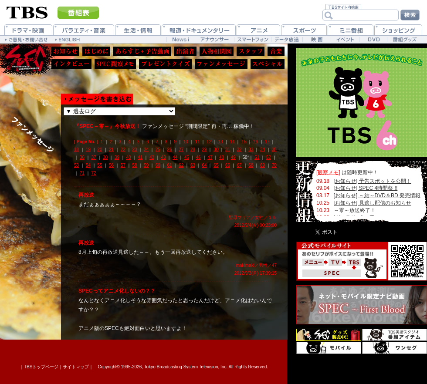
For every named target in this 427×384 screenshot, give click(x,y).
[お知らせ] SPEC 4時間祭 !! (366, 188)
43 (163, 157)
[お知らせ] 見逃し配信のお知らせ (372, 203)
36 (82, 157)
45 (186, 157)
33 (250, 149)
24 (146, 149)
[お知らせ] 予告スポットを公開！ (372, 181)
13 (220, 141)
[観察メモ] (328, 172)
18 (76, 149)
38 (105, 157)
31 (227, 149)
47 (209, 157)
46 (198, 157)
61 (169, 165)
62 (181, 165)
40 (128, 157)
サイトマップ (76, 366)
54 (88, 165)
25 (158, 149)
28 (192, 149)
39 (117, 157)
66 (227, 165)
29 (204, 149)
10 (185, 141)
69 (262, 165)
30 (216, 149)
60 (158, 165)
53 (76, 165)
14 (232, 141)
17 (267, 141)
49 (233, 157)
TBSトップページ (41, 366)
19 (88, 149)
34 (262, 149)
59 (146, 165)
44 (175, 157)
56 (111, 165)
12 (209, 141)
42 (151, 157)
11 (197, 141)
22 (123, 149)
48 (221, 157)
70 (274, 165)
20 (99, 149)
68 (250, 165)
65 (216, 165)
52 (268, 157)
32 (239, 149)
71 (82, 173)
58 (134, 165)
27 (181, 149)
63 (192, 165)
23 (134, 149)
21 (111, 149)
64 (204, 165)
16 (255, 141)
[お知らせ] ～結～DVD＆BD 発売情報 (377, 195)
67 (239, 165)
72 (93, 173)
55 (99, 165)
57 (123, 165)
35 (274, 149)
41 (140, 157)
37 (93, 157)
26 (169, 149)
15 (243, 141)
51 (256, 157)
